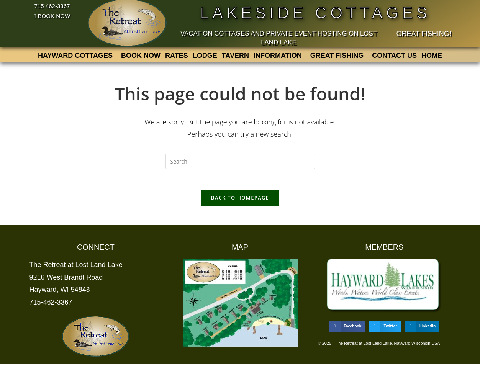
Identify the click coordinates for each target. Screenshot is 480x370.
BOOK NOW (52, 15)
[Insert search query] (240, 164)
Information (278, 57)
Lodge (205, 57)
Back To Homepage (240, 203)
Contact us (394, 57)
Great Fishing (337, 57)
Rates (176, 57)
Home (431, 57)
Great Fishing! (423, 34)
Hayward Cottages (75, 57)
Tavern (235, 57)
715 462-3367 (52, 5)
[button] (77, 57)
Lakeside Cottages (315, 12)
